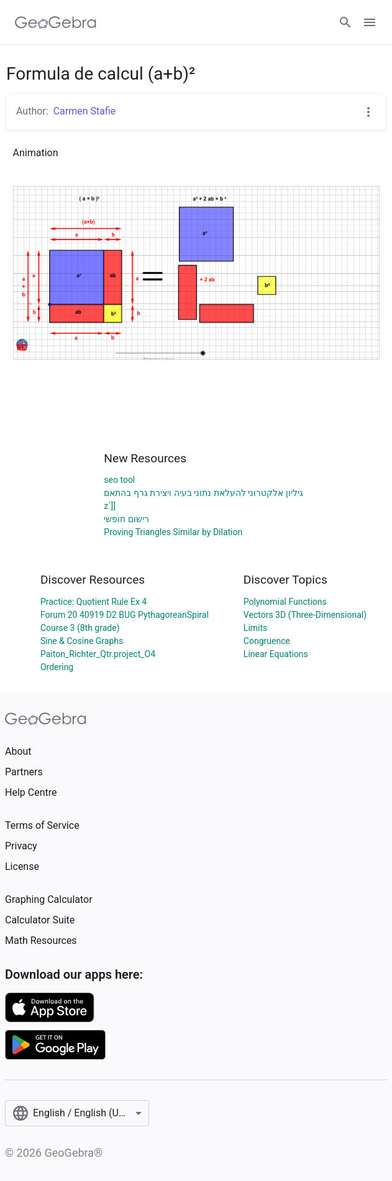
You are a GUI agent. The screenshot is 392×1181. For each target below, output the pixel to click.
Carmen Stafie (84, 111)
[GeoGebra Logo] (55, 22)
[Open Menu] (369, 22)
